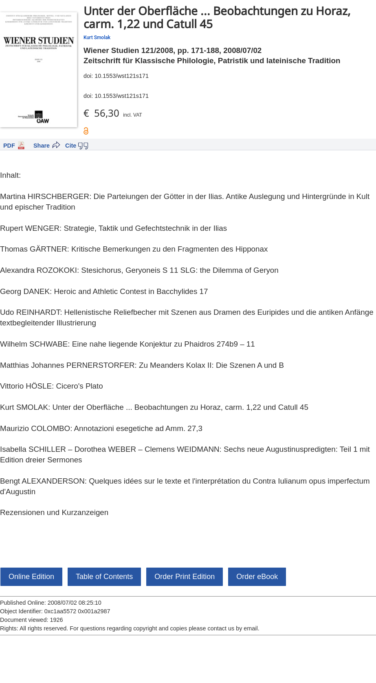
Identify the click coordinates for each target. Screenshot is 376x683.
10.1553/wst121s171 (122, 76)
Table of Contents (104, 576)
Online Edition (31, 576)
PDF (9, 145)
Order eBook (257, 576)
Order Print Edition (184, 576)
